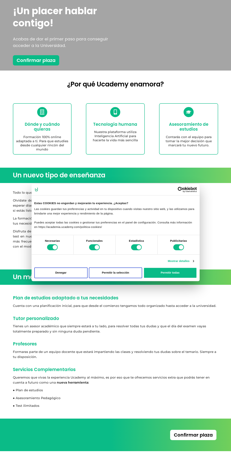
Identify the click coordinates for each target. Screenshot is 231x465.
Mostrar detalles (179, 261)
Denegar (60, 272)
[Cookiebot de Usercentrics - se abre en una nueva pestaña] (180, 189)
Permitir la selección (115, 272)
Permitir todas (170, 272)
